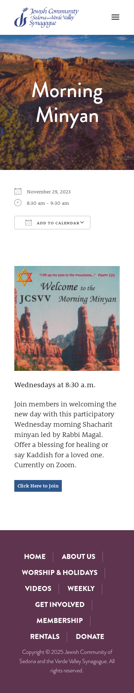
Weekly (81, 588)
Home (35, 556)
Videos (38, 588)
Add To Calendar (52, 222)
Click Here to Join (38, 486)
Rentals (45, 636)
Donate (90, 636)
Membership (59, 620)
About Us (78, 556)
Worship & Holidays (60, 572)
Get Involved (60, 604)
